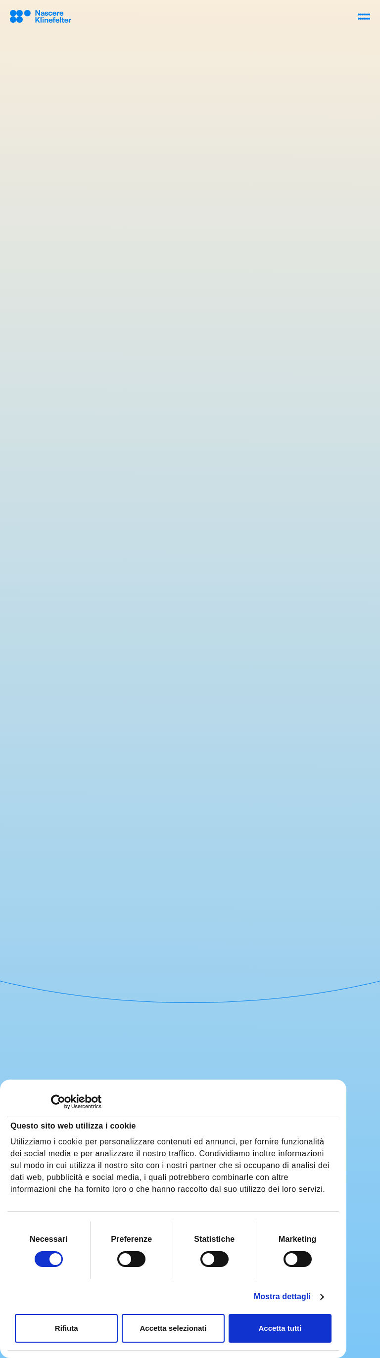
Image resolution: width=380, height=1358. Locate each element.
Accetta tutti (279, 1328)
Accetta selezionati (173, 1328)
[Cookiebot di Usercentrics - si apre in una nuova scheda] (58, 1101)
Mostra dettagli (282, 1296)
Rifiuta (66, 1328)
